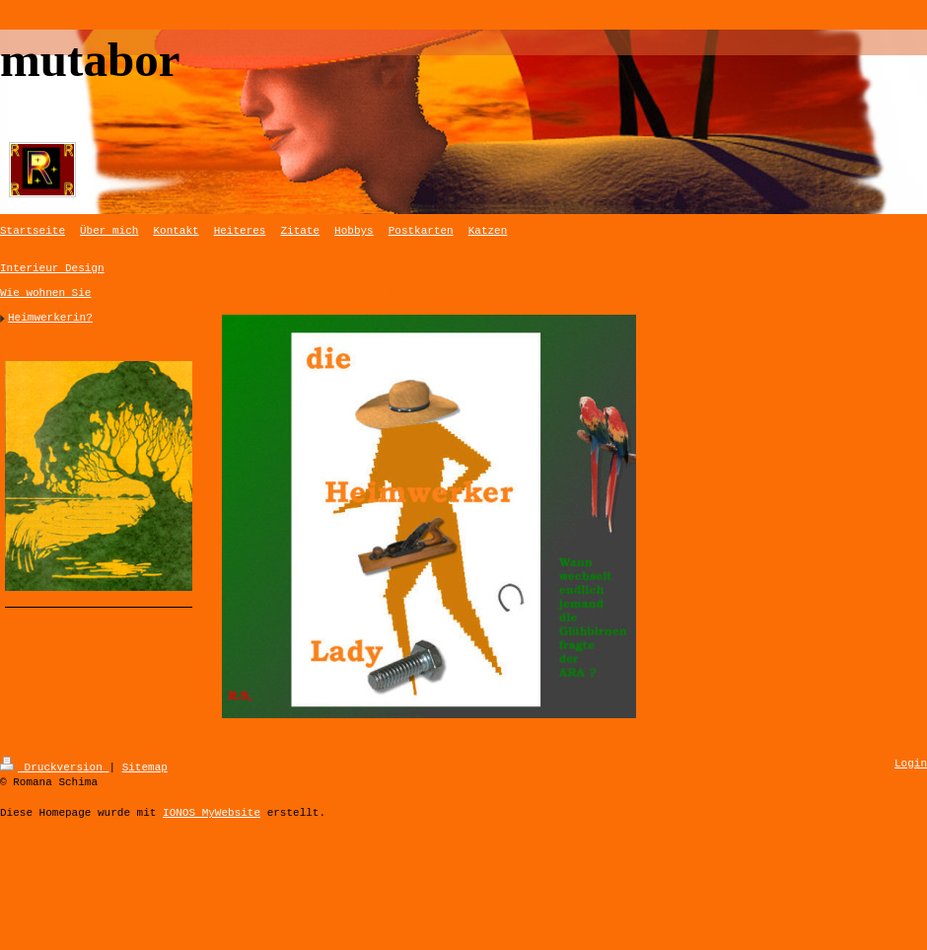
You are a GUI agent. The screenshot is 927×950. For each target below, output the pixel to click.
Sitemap (145, 766)
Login (910, 764)
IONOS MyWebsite (211, 811)
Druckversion (54, 766)
